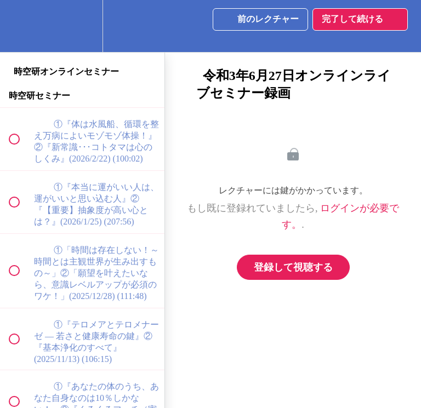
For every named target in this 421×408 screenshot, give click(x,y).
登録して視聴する (293, 267)
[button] (20, 26)
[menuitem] (82, 26)
